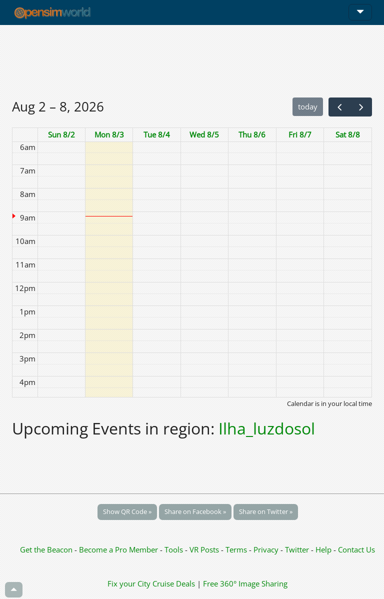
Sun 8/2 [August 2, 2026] (61, 135)
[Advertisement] (192, 61)
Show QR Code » (127, 511)
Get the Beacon (46, 549)
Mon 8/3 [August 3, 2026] (109, 135)
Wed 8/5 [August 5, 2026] (204, 135)
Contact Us (356, 549)
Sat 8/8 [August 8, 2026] (348, 135)
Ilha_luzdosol (266, 428)
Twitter (297, 549)
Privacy (266, 549)
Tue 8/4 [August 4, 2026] (157, 135)
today (308, 107)
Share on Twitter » (265, 511)
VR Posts (205, 549)
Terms (237, 549)
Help (324, 549)
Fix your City (129, 583)
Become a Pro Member (119, 549)
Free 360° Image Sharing (245, 583)
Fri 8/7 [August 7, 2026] (300, 135)
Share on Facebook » (195, 511)
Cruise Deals (173, 583)
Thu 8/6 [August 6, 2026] (252, 135)
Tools (174, 549)
